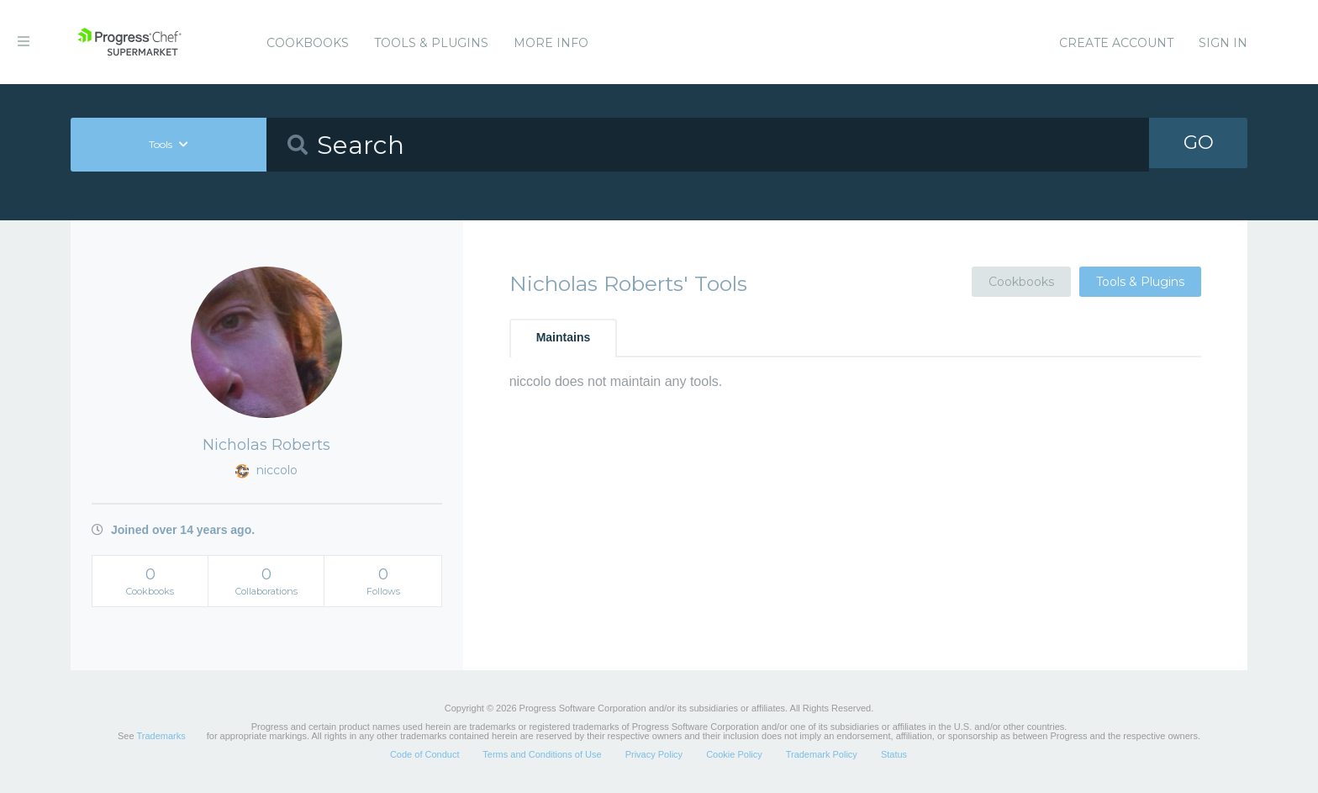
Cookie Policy (734, 754)
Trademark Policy (821, 754)
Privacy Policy (654, 754)
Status (894, 754)
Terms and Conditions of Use (541, 754)
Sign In (1223, 42)
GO (1199, 144)
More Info (551, 42)
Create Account (1116, 42)
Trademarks (160, 736)
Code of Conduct (425, 754)
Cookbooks (307, 42)
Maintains (563, 337)
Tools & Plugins (431, 42)
